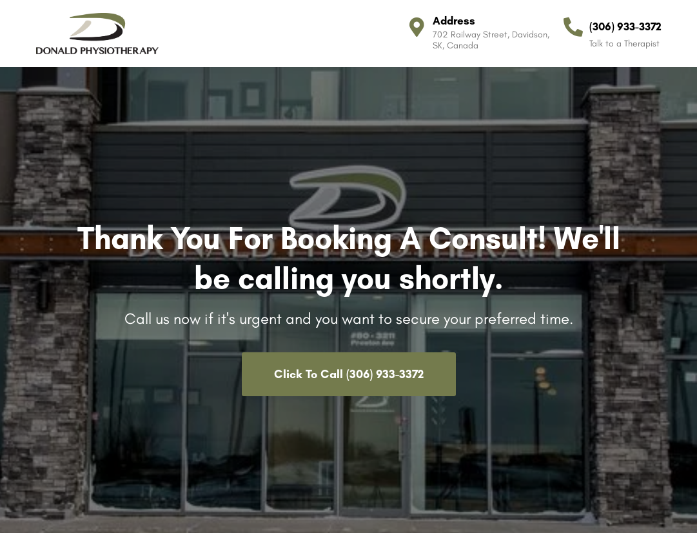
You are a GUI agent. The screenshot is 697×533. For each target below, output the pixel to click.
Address (454, 20)
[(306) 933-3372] (573, 27)
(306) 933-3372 (625, 26)
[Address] (416, 27)
